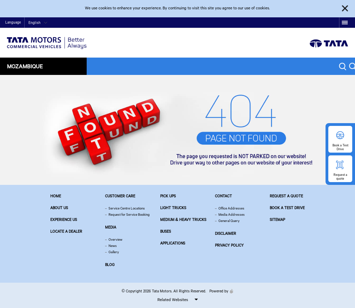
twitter (302, 22)
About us (59, 207)
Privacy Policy (229, 245)
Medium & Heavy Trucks (183, 219)
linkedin (334, 22)
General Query (229, 221)
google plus (323, 22)
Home (258, 23)
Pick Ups (168, 196)
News (113, 245)
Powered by (219, 291)
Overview (115, 239)
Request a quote (286, 196)
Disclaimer (225, 233)
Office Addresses (231, 208)
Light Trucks (173, 207)
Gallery (114, 252)
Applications (172, 243)
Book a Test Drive (287, 207)
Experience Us (63, 219)
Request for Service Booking (129, 214)
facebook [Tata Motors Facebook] (290, 22)
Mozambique (25, 66)
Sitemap (277, 219)
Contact (273, 23)
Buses (165, 231)
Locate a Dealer (66, 231)
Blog (109, 264)
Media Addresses (231, 214)
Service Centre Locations (127, 208)
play (312, 22)
